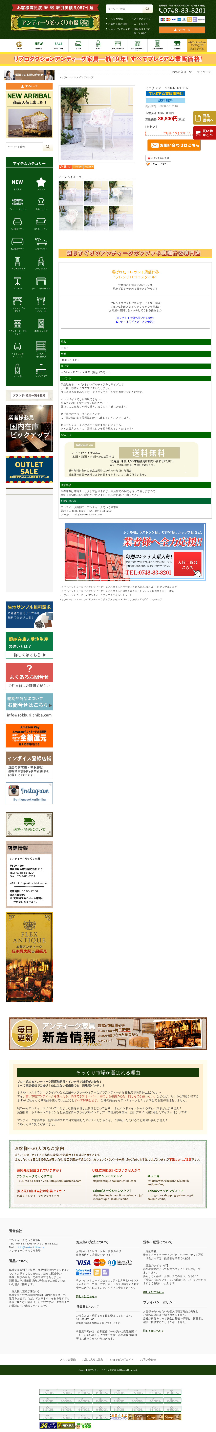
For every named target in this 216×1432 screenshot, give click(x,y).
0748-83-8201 (77, 510)
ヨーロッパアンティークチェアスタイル (98, 586)
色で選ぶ (127, 586)
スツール (127, 595)
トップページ (66, 77)
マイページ (204, 72)
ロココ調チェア (131, 591)
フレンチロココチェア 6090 (158, 591)
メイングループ (84, 77)
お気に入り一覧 (182, 72)
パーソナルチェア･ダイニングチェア (143, 599)
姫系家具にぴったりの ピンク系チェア (156, 586)
